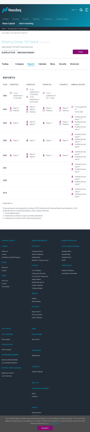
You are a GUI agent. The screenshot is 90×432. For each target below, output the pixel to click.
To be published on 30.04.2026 (81, 109)
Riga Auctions (36, 312)
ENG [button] (73, 10)
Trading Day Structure (38, 274)
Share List (5, 252)
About (34, 394)
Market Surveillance (68, 271)
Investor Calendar (37, 286)
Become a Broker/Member (10, 360)
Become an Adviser (8, 373)
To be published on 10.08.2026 (34, 92)
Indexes (36, 19)
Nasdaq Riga (66, 255)
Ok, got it (45, 428)
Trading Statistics (37, 252)
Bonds (16, 19)
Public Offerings (37, 318)
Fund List (5, 281)
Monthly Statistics (37, 255)
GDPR (64, 261)
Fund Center (5, 287)
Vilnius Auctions (37, 315)
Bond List (5, 268)
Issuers (4, 255)
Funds (25, 19)
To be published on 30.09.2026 (34, 99)
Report (16, 108)
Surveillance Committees (69, 274)
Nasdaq (14, 10)
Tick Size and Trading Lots (40, 277)
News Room (35, 340)
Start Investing (26, 24)
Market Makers (36, 280)
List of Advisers (7, 376)
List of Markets (36, 271)
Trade (80, 52)
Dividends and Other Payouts (11, 258)
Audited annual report (80, 118)
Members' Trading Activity (40, 261)
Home (3, 29)
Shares (5, 19)
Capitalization (36, 258)
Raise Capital (8, 24)
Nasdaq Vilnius (66, 258)
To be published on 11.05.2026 (18, 96)
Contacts (35, 397)
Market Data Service (38, 283)
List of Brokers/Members (9, 363)
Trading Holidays (37, 289)
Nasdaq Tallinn (66, 252)
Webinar (16, 111)
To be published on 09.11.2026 (51, 96)
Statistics (48, 19)
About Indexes (36, 302)
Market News (62, 19)
